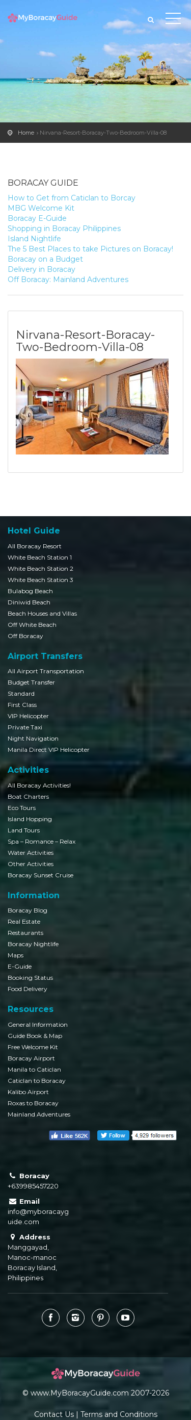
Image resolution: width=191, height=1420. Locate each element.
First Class (22, 704)
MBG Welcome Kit (41, 208)
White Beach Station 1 (40, 557)
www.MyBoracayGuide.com (80, 1393)
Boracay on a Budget (45, 259)
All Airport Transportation (46, 671)
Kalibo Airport (28, 1092)
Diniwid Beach (29, 602)
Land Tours (24, 830)
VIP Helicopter (28, 716)
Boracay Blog (27, 910)
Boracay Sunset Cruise (40, 875)
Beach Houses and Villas (42, 613)
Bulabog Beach (30, 591)
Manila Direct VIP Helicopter (49, 749)
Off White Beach (32, 624)
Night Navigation (33, 738)
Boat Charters (28, 796)
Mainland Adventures (39, 1114)
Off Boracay (25, 636)
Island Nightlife (34, 238)
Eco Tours (22, 808)
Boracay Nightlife (33, 944)
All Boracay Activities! (39, 785)
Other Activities (30, 864)
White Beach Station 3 (40, 580)
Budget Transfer (31, 682)
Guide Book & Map (35, 1035)
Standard (21, 693)
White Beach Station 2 (40, 568)
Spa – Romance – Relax (41, 841)
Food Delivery (27, 989)
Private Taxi (25, 727)
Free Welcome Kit (33, 1047)
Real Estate (24, 921)
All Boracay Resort (35, 546)
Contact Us (54, 1414)
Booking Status (30, 977)
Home (26, 132)
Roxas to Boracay (33, 1103)
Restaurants (25, 932)
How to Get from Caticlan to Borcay (71, 197)
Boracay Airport (31, 1058)
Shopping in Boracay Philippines (64, 228)
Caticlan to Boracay (37, 1080)
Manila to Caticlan (34, 1069)
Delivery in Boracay (41, 269)
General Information (38, 1024)
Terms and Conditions (118, 1414)
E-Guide (20, 966)
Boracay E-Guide (37, 218)
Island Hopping (30, 819)
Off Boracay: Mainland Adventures (68, 279)
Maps (15, 955)
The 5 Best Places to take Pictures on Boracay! (90, 248)
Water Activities (30, 852)
